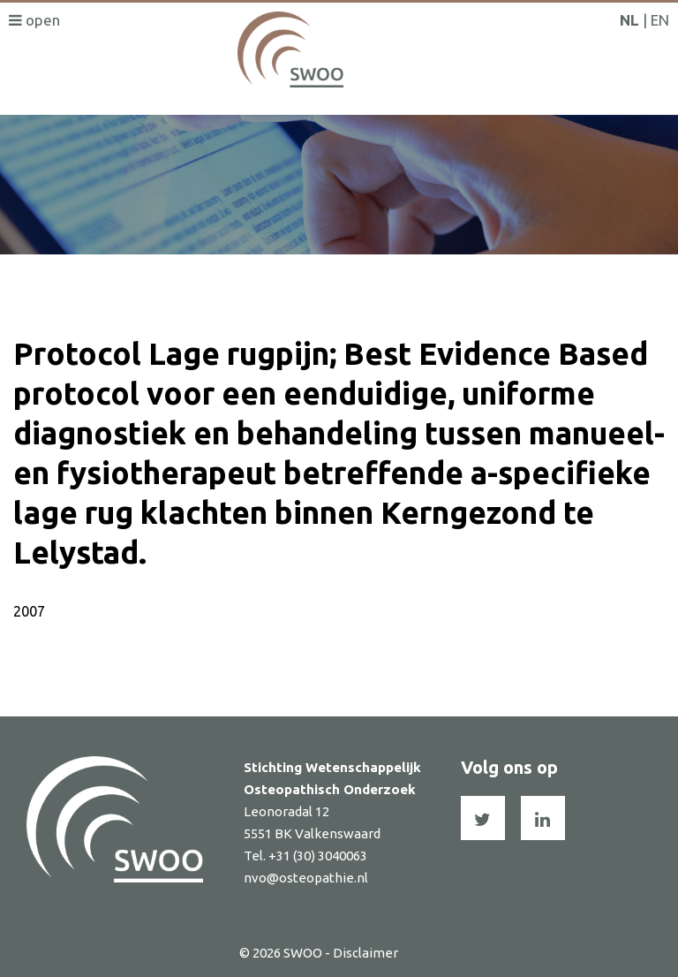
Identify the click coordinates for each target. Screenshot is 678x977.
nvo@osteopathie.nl (306, 877)
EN (660, 19)
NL (629, 19)
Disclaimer (365, 952)
